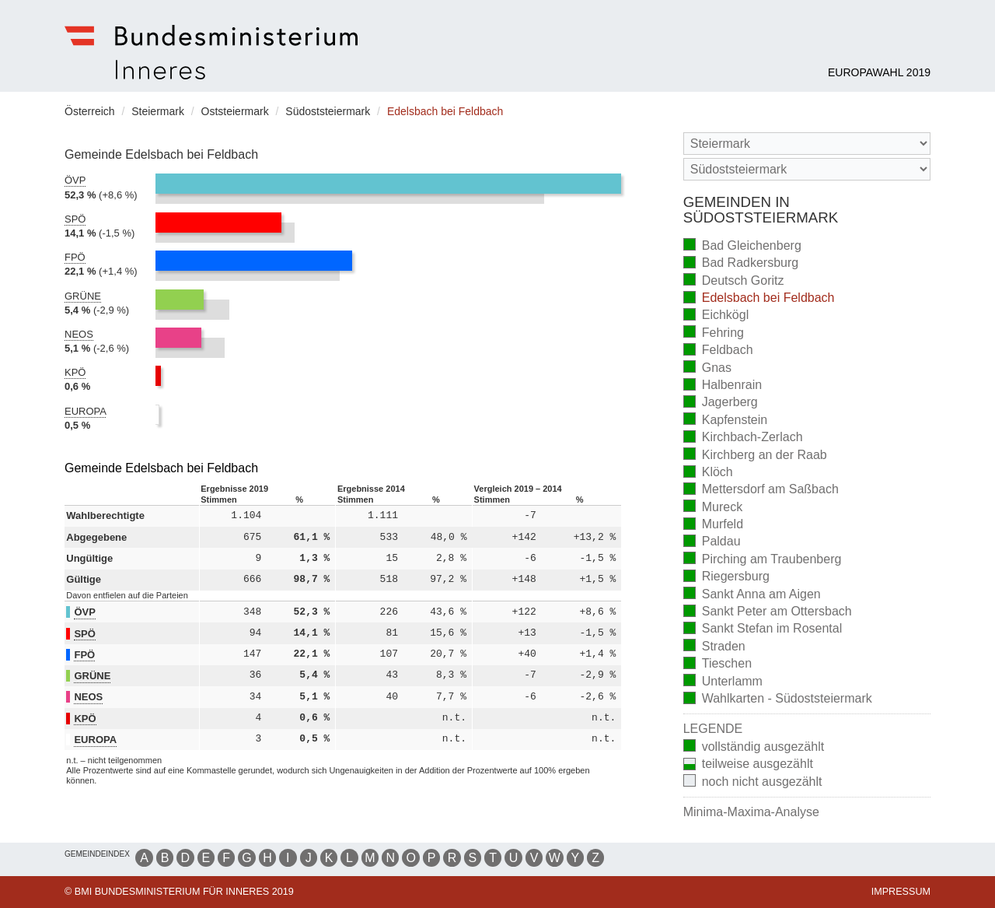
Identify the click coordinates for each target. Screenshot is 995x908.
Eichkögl (716, 316)
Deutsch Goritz (733, 281)
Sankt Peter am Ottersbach (767, 613)
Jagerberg (720, 403)
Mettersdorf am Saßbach (761, 490)
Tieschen (717, 665)
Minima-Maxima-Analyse (751, 812)
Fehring (713, 333)
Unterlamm (723, 682)
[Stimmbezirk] (806, 169)
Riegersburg (726, 578)
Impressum (900, 891)
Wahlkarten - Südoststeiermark (777, 700)
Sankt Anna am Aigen (752, 595)
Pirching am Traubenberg (762, 560)
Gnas (707, 368)
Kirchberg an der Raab (755, 455)
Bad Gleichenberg (742, 246)
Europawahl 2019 (879, 72)
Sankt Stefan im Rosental (763, 630)
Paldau (712, 543)
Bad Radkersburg (741, 264)
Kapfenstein (725, 420)
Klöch (708, 473)
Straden (714, 647)
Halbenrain (722, 386)
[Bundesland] (806, 143)
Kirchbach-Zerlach (743, 438)
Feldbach (718, 351)
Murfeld (713, 525)
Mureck (712, 508)
